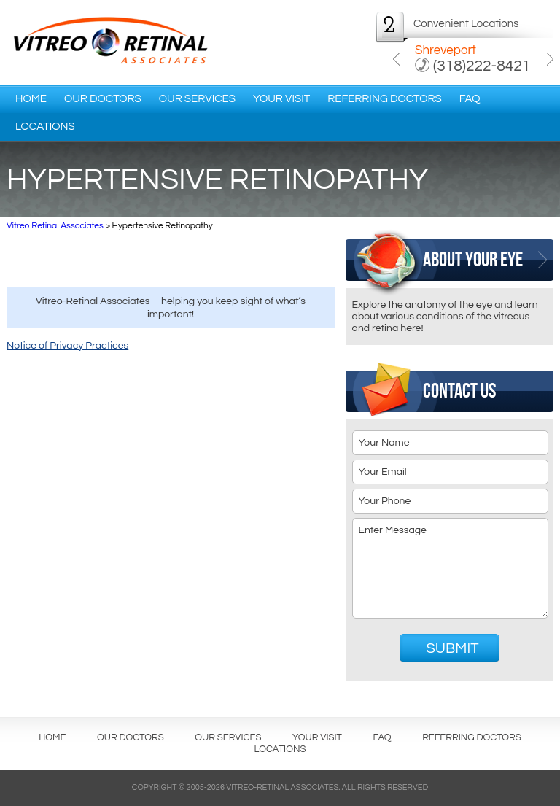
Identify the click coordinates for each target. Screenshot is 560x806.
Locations (45, 126)
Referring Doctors (384, 98)
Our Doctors (102, 98)
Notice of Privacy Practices (67, 346)
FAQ (470, 98)
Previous (396, 59)
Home (31, 98)
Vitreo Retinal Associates (55, 225)
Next (550, 59)
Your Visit (281, 98)
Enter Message (450, 568)
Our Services (197, 98)
